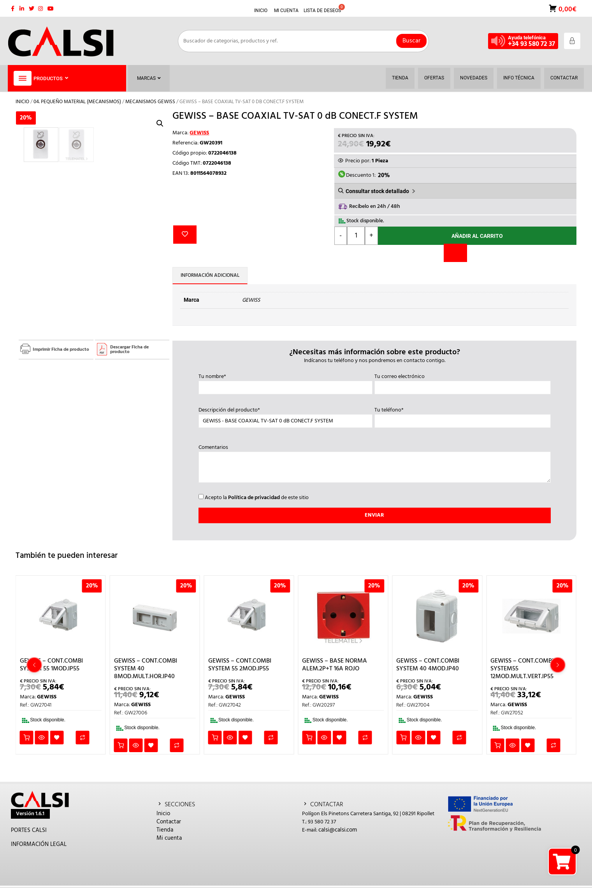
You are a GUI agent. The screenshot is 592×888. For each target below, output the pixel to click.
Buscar (411, 41)
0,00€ (566, 9)
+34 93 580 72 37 (531, 44)
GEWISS (199, 132)
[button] (160, 123)
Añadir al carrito (477, 236)
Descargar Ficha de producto (129, 349)
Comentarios (375, 464)
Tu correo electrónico (462, 382)
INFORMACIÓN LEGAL (39, 844)
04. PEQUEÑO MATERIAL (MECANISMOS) (77, 102)
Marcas (149, 78)
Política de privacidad (254, 497)
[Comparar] (455, 253)
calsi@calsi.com (337, 830)
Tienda (164, 830)
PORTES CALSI (29, 830)
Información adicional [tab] (210, 275)
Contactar (168, 821)
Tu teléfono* (462, 416)
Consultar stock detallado (377, 191)
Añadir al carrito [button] (26, 737)
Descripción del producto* (285, 416)
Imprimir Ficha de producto (61, 349)
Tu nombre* (285, 382)
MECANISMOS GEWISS (150, 102)
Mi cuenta (169, 838)
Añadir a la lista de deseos (185, 234)
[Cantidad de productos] (356, 235)
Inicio (22, 102)
